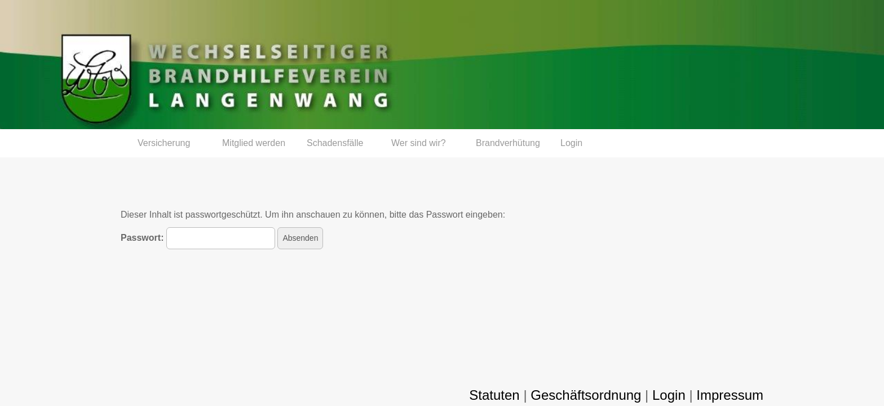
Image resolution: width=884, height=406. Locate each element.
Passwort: (198, 238)
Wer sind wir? (418, 143)
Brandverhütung (508, 143)
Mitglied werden (253, 143)
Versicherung (164, 143)
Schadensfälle (335, 143)
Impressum (729, 395)
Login (571, 143)
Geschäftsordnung (586, 395)
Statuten (494, 395)
